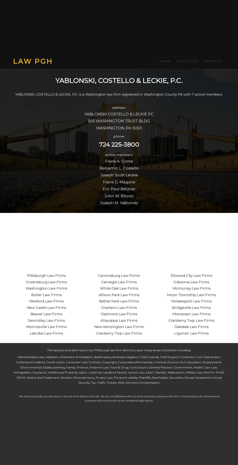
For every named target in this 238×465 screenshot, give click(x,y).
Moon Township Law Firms (191, 295)
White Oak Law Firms (119, 288)
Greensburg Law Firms (46, 282)
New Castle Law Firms (46, 307)
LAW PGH (33, 61)
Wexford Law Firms (46, 301)
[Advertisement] (119, 29)
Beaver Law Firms (46, 314)
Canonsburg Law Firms (119, 275)
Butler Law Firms (46, 295)
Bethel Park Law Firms (119, 301)
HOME (165, 61)
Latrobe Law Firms (46, 333)
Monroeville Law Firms (46, 326)
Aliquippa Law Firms (119, 320)
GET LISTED (187, 61)
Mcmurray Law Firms (192, 288)
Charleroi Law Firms (119, 307)
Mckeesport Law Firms (191, 301)
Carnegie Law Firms (119, 282)
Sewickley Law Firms (46, 320)
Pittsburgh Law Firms (46, 275)
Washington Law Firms (46, 288)
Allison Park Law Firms (119, 295)
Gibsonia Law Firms (191, 282)
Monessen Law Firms (191, 314)
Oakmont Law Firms (119, 314)
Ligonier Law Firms (191, 333)
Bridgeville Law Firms (191, 307)
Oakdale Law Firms (191, 326)
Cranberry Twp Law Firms (119, 333)
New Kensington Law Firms (119, 326)
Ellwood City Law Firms (191, 275)
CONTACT (213, 61)
